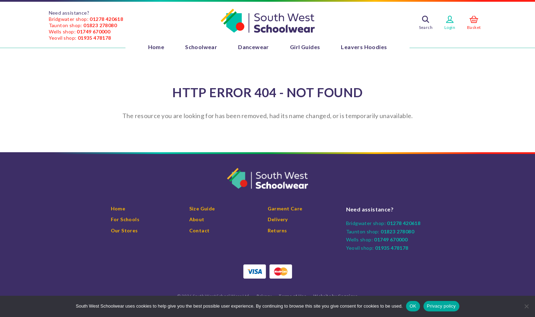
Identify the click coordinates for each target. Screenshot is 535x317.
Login (449, 27)
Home (156, 47)
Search (426, 27)
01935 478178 (94, 38)
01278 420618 (106, 19)
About (197, 219)
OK (413, 306)
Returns (277, 230)
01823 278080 (100, 25)
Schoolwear (201, 47)
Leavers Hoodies (364, 47)
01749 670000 (93, 31)
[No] (526, 306)
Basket (474, 27)
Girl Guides (305, 47)
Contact (199, 230)
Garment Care (285, 208)
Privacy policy (441, 306)
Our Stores (124, 230)
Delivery (278, 219)
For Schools (125, 219)
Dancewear (253, 47)
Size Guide (202, 208)
